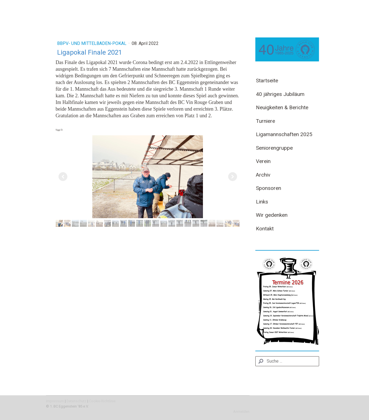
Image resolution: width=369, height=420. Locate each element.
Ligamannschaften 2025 (284, 134)
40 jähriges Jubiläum (280, 94)
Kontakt (265, 228)
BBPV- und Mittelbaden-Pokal (92, 43)
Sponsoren (268, 188)
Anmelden (241, 411)
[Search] (287, 361)
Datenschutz (76, 401)
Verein (263, 161)
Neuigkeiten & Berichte (282, 107)
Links (262, 201)
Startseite (267, 80)
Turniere (265, 121)
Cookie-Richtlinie (102, 401)
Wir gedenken (271, 215)
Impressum (55, 401)
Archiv (263, 175)
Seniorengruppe (274, 148)
